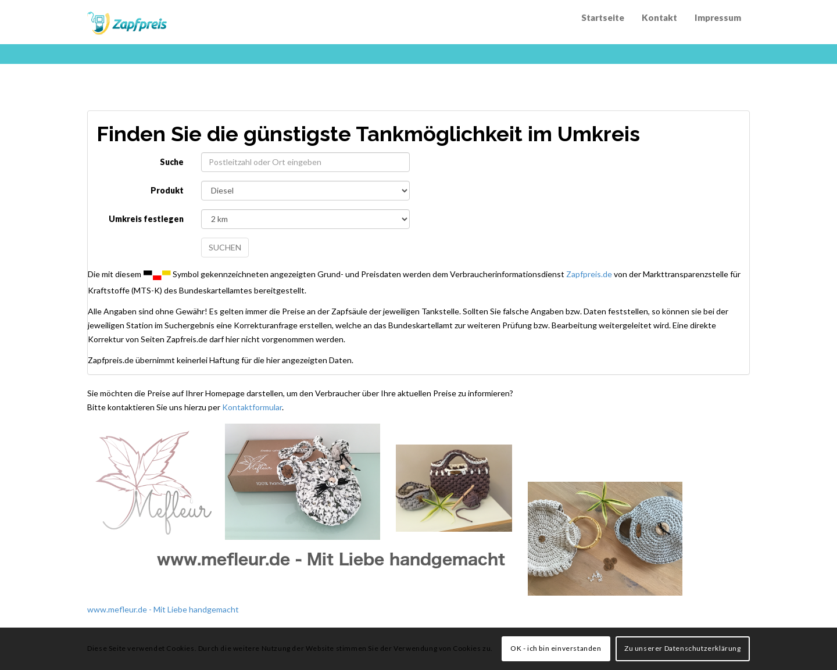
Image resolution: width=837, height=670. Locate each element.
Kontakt (659, 17)
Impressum (718, 17)
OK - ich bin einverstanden (556, 648)
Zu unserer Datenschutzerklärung (682, 648)
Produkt (167, 190)
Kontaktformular (252, 407)
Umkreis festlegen (146, 219)
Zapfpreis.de (589, 273)
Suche (172, 162)
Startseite (602, 17)
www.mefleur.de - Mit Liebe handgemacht (163, 609)
